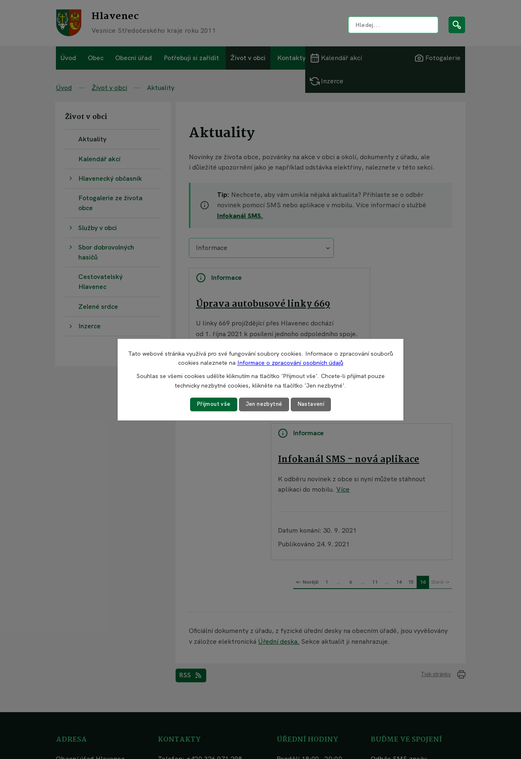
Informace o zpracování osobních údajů (290, 362)
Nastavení (312, 404)
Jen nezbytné (263, 404)
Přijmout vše (212, 404)
